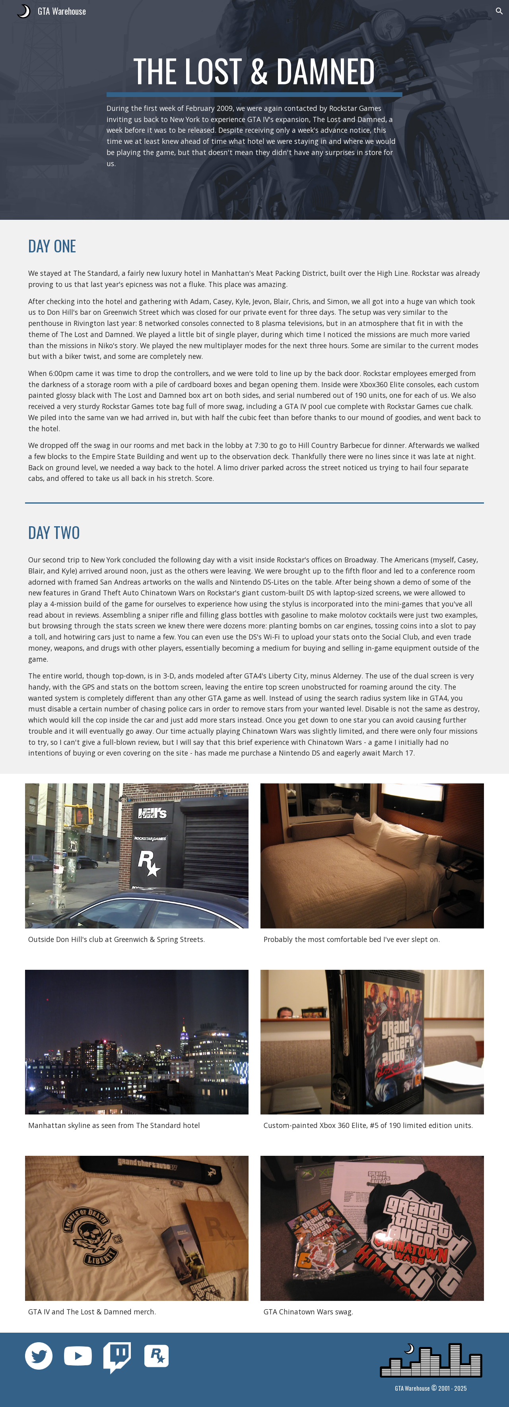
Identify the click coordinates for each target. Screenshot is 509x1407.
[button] (499, 11)
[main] (254, 110)
